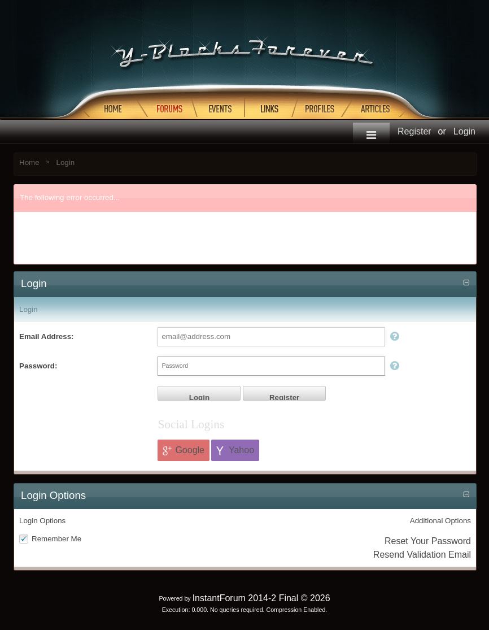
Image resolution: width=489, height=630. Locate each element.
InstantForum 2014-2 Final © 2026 (261, 598)
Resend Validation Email (422, 554)
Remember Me (56, 539)
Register (414, 131)
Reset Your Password (428, 541)
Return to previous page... (72, 250)
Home (29, 162)
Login (464, 131)
